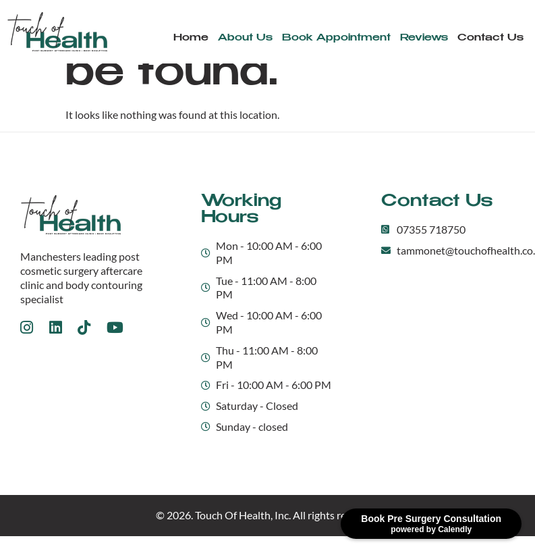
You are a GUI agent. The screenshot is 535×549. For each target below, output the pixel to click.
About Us (245, 38)
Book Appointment (336, 38)
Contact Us (490, 38)
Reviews (424, 38)
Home (190, 38)
